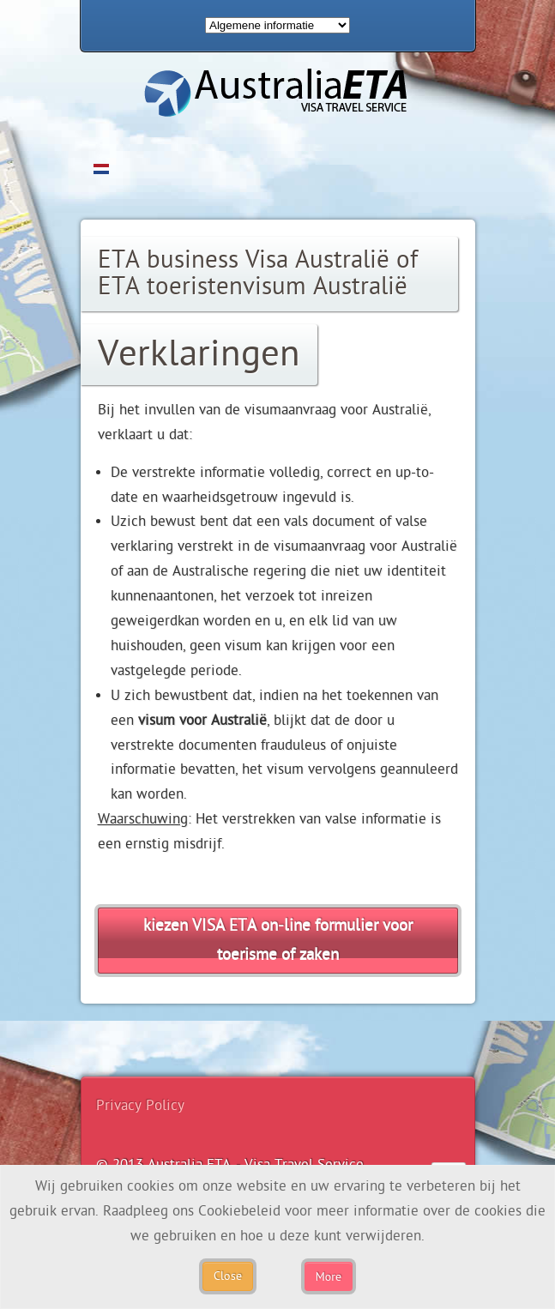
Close (228, 1276)
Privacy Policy (140, 1105)
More (328, 1276)
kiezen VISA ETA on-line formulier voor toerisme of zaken (278, 940)
